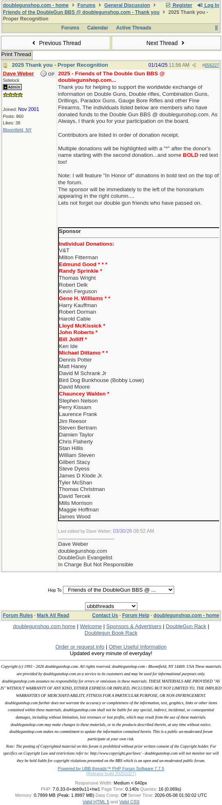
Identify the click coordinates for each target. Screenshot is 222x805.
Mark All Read (53, 615)
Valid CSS (129, 801)
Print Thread (16, 54)
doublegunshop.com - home (36, 5)
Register (178, 5)
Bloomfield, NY (17, 129)
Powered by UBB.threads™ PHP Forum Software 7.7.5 (111, 768)
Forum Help (136, 615)
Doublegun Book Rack (111, 633)
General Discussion (127, 5)
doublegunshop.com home (44, 626)
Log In (208, 5)
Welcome (91, 626)
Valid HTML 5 (96, 801)
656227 (211, 65)
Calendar (97, 28)
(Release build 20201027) (111, 773)
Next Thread (166, 43)
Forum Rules (18, 615)
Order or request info (79, 647)
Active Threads (133, 28)
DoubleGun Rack (186, 626)
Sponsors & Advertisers (133, 626)
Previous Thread (55, 43)
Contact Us (105, 615)
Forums (86, 5)
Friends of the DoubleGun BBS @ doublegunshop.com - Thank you (81, 12)
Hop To (55, 590)
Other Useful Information (138, 647)
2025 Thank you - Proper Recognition (60, 65)
